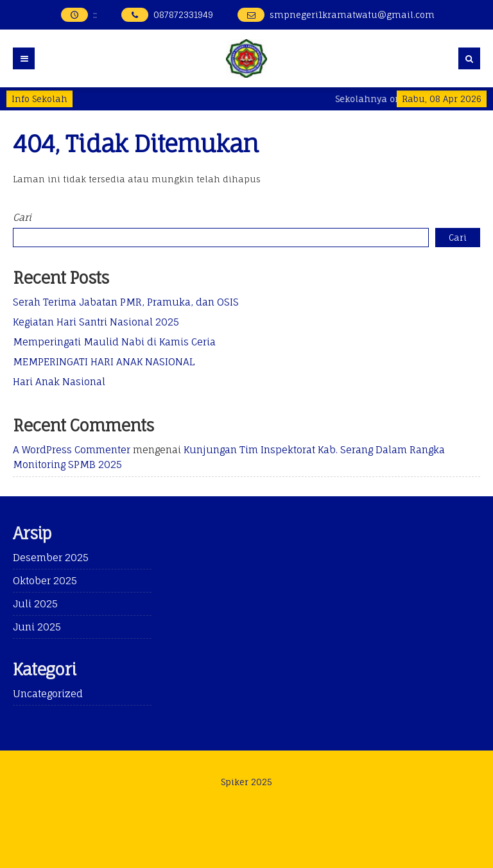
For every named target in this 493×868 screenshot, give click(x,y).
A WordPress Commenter (71, 450)
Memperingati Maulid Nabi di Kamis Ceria (114, 342)
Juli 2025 (35, 604)
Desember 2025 (51, 557)
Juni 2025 (37, 627)
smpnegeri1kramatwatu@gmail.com (352, 15)
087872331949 (183, 15)
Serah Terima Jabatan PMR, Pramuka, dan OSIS (126, 302)
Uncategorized (48, 694)
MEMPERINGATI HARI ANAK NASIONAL (104, 362)
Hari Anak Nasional (59, 382)
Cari (22, 217)
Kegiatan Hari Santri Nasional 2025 (96, 322)
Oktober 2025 (45, 581)
